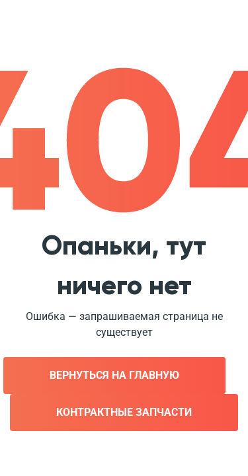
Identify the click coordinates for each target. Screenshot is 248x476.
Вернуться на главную (114, 375)
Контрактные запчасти (124, 412)
